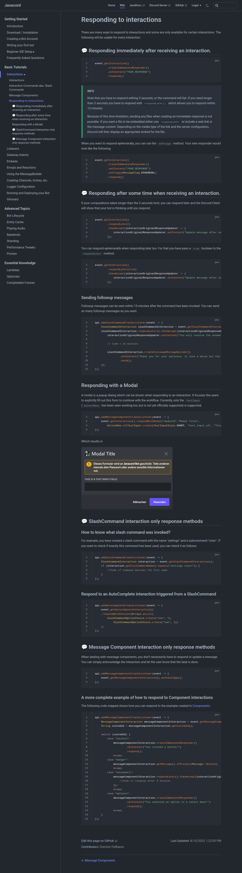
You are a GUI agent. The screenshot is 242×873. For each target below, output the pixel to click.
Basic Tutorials (16, 67)
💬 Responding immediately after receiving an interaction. (32, 108)
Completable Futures (21, 283)
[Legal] (196, 5)
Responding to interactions (26, 101)
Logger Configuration (21, 186)
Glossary (13, 199)
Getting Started (16, 19)
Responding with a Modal (27, 124)
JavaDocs (137, 5)
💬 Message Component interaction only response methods (34, 140)
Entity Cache (15, 222)
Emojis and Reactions (21, 167)
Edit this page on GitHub (99, 841)
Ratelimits (13, 235)
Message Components (23, 95)
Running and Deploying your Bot (28, 193)
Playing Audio (16, 228)
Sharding (13, 241)
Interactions (16, 74)
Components (201, 706)
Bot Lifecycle (15, 215)
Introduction (15, 26)
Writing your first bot (20, 45)
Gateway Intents (18, 155)
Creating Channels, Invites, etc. (27, 180)
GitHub (181, 5)
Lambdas (13, 270)
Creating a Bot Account (22, 39)
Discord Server (160, 5)
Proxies (12, 253)
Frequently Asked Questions (25, 58)
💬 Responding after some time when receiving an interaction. (31, 117)
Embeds (12, 161)
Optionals (13, 276)
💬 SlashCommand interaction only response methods (33, 131)
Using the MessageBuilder (24, 174)
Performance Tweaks (21, 247)
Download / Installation (22, 32)
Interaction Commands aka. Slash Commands (30, 87)
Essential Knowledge (20, 263)
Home (111, 5)
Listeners (13, 148)
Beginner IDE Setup (20, 51)
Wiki (122, 5)
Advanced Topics (17, 209)
